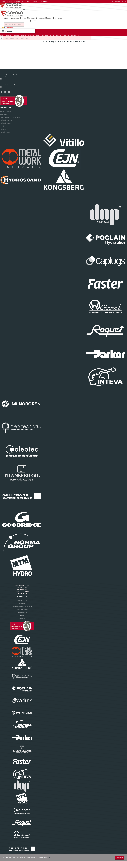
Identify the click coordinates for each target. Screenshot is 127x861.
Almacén (52, 35)
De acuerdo (119, 858)
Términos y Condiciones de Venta (10, 117)
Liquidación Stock (76, 35)
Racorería (23, 35)
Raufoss (37, 35)
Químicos (58, 35)
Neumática (45, 35)
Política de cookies (5, 123)
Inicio (1, 35)
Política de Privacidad (6, 120)
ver (49, 858)
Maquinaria (31, 35)
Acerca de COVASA (5, 111)
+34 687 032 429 (19, 1)
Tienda (2, 126)
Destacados (8, 35)
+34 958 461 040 (6, 1)
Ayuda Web (45, 1)
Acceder (124, 1)
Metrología (66, 35)
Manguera (16, 35)
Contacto (3, 129)
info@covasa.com (33, 1)
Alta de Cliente (116, 1)
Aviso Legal (3, 114)
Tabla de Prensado (5, 132)
